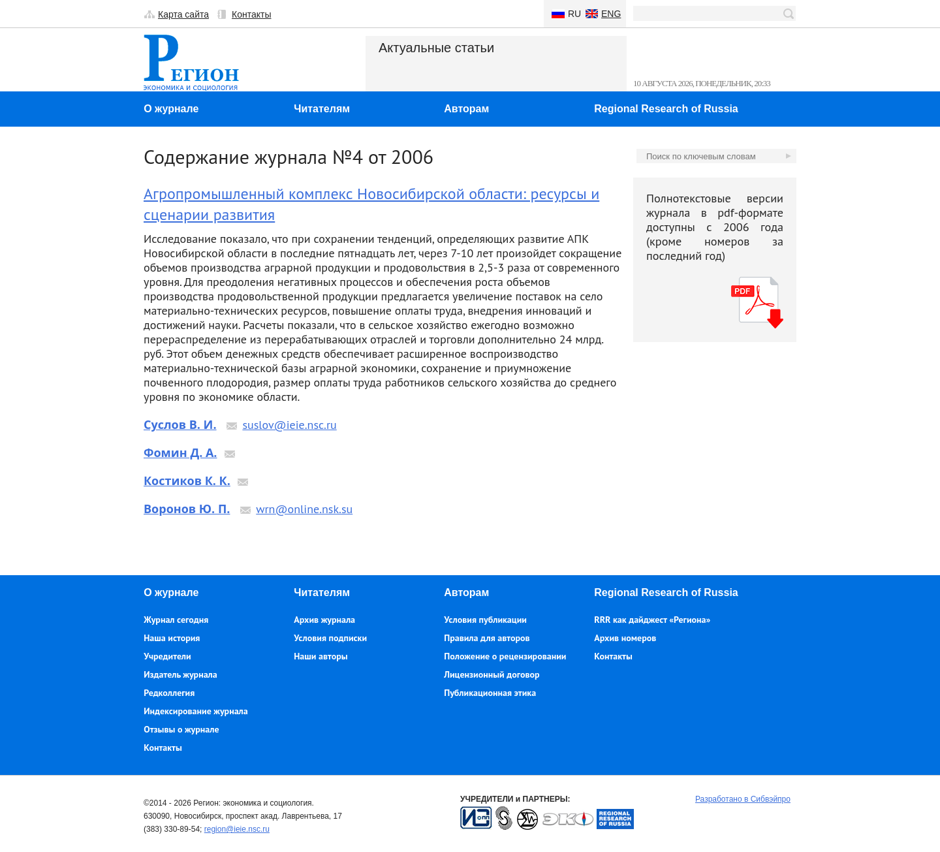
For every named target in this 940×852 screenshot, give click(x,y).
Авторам (466, 108)
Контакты (251, 14)
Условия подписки (330, 638)
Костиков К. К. (187, 480)
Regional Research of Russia (666, 108)
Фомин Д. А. (180, 452)
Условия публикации (485, 619)
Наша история (172, 638)
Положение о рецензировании (505, 656)
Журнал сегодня (176, 619)
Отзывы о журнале (181, 729)
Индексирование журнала (196, 711)
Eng (611, 13)
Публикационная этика (490, 693)
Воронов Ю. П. (187, 508)
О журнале (171, 108)
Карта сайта (183, 14)
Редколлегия (169, 693)
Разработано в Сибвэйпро (743, 799)
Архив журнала (324, 619)
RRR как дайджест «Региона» (652, 619)
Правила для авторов (486, 638)
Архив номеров (625, 638)
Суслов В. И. (180, 424)
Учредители (167, 656)
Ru (574, 13)
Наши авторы (320, 656)
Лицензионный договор (491, 674)
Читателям (322, 108)
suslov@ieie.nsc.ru (289, 424)
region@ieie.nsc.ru (237, 829)
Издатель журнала (180, 674)
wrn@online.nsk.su (304, 508)
